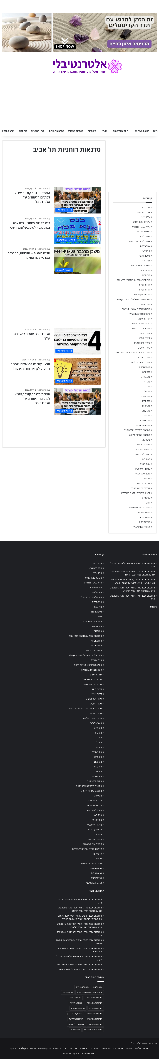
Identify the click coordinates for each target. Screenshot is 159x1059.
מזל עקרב (146, 406)
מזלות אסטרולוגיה (142, 425)
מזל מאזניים (145, 396)
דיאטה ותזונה (144, 256)
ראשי (155, 131)
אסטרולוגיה (145, 236)
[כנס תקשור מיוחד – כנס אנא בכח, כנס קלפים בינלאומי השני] (77, 230)
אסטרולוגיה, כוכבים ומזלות (139, 241)
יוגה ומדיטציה (144, 318)
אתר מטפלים (8, 131)
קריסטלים (146, 498)
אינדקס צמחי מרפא (141, 222)
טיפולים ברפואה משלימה (139, 314)
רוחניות (147, 502)
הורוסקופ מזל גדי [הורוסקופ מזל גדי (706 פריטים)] (76, 1003)
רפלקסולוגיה (144, 522)
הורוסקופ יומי (144, 285)
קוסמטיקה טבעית (142, 473)
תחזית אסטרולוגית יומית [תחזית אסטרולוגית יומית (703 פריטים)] (93, 1030)
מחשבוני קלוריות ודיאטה (139, 435)
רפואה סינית (144, 517)
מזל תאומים (145, 420)
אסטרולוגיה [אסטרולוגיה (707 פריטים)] (97, 987)
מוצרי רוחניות (144, 367)
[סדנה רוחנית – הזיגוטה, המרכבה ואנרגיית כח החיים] (77, 260)
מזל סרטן (146, 401)
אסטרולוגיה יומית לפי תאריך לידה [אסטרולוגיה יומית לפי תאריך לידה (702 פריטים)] (89, 992)
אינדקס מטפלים (75, 131)
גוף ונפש (146, 251)
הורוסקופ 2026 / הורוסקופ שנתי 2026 (133, 280)
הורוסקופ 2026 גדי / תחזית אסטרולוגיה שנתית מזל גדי (79, 969)
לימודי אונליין (144, 338)
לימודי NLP (145, 333)
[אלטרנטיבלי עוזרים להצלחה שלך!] (77, 341)
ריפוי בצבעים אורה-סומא (139, 507)
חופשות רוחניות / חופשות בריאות (136, 309)
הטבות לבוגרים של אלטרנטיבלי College (133, 299)
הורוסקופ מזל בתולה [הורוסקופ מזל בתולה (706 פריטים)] (94, 1003)
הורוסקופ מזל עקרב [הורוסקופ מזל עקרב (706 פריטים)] (94, 1019)
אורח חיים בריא (143, 212)
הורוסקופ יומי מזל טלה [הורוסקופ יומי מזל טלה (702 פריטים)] (93, 998)
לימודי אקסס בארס (142, 343)
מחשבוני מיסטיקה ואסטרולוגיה (137, 430)
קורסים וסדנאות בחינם (140, 488)
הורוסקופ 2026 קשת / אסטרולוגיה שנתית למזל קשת (79, 964)
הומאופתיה (145, 270)
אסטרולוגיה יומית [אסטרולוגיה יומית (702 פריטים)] (82, 987)
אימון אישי (146, 217)
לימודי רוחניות (144, 357)
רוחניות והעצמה (120, 131)
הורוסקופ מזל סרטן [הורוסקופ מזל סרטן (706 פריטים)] (74, 1014)
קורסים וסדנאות (143, 483)
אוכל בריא (146, 207)
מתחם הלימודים (56, 131)
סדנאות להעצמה (143, 449)
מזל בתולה (145, 377)
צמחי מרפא (145, 464)
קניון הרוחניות (37, 131)
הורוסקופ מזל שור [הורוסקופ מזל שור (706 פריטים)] (95, 1024)
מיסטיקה (92, 131)
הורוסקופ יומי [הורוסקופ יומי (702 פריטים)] (68, 992)
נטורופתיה (129, 1048)
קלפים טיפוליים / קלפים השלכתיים (135, 493)
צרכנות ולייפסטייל (142, 469)
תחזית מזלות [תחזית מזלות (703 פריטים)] (75, 1030)
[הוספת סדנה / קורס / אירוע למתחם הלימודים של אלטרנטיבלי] (77, 200)
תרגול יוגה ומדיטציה (141, 527)
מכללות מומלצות (143, 444)
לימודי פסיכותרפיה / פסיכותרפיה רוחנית (133, 352)
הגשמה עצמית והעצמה (140, 265)
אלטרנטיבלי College (141, 227)
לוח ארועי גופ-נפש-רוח (140, 328)
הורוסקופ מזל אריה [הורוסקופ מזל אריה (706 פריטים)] (74, 998)
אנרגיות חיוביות (143, 231)
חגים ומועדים (144, 304)
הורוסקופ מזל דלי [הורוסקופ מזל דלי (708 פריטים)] (95, 1008)
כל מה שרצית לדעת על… (139, 323)
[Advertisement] (54, 299)
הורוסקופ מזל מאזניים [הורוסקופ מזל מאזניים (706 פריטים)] (94, 1014)
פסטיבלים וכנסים (142, 454)
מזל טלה (146, 391)
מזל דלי (147, 386)
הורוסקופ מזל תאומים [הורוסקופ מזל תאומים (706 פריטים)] (76, 1024)
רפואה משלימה (142, 131)
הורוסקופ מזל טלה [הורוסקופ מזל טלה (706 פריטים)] (78, 1008)
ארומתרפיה (145, 246)
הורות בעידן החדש (142, 294)
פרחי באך (146, 459)
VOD (104, 131)
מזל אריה (146, 372)
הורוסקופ (23, 131)
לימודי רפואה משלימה (140, 362)
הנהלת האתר (42, 189)
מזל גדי (147, 381)
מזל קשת (146, 410)
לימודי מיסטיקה (143, 348)
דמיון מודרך (145, 260)
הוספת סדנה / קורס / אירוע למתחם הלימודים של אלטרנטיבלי (32, 197)
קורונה (147, 478)
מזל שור (146, 415)
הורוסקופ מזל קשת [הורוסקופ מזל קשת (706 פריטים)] (76, 1019)
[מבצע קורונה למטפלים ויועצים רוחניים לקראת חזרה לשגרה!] (77, 371)
